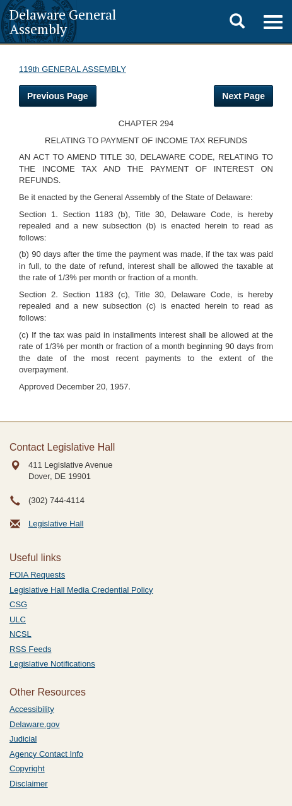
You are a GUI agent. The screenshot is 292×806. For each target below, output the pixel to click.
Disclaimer (28, 783)
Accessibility (31, 709)
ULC (17, 619)
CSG (18, 604)
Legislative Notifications (52, 663)
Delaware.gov (34, 724)
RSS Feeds (30, 649)
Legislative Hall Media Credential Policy (81, 590)
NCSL (20, 634)
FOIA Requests (37, 574)
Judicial (23, 739)
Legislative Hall (55, 523)
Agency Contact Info (46, 754)
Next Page (243, 96)
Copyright (27, 768)
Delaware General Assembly (62, 21)
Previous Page (57, 96)
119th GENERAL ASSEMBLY (72, 69)
